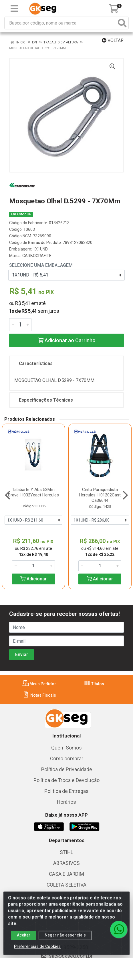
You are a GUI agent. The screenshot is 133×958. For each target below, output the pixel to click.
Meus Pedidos (39, 684)
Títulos (94, 684)
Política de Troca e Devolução (66, 780)
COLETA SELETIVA (66, 885)
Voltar (113, 40)
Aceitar (23, 938)
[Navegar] (7, 495)
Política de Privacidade (66, 769)
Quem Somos (66, 748)
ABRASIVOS (66, 863)
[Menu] (14, 8)
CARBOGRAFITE (36, 255)
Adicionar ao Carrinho (67, 340)
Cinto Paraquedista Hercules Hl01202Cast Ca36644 (100, 495)
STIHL (66, 852)
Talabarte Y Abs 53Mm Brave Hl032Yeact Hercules (33, 492)
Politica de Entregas (66, 791)
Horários (66, 802)
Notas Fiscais (39, 695)
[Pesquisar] (122, 23)
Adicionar (33, 579)
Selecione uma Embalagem (41, 265)
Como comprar (66, 758)
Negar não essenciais (65, 938)
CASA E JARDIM (66, 874)
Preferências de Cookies (37, 950)
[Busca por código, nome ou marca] (60, 23)
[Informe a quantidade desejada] (20, 324)
